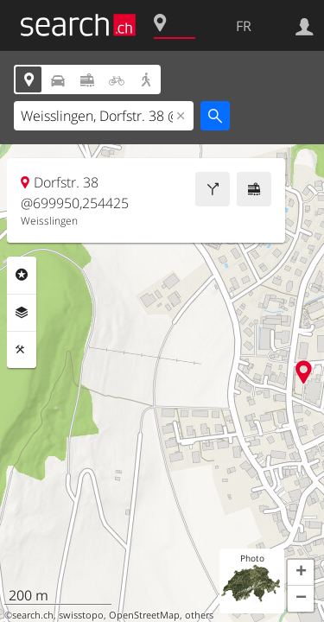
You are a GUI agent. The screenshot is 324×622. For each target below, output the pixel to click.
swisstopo (81, 615)
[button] (301, 573)
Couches (21, 313)
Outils (21, 350)
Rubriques (21, 275)
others (199, 615)
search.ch (33, 615)
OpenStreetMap (144, 615)
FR (243, 25)
